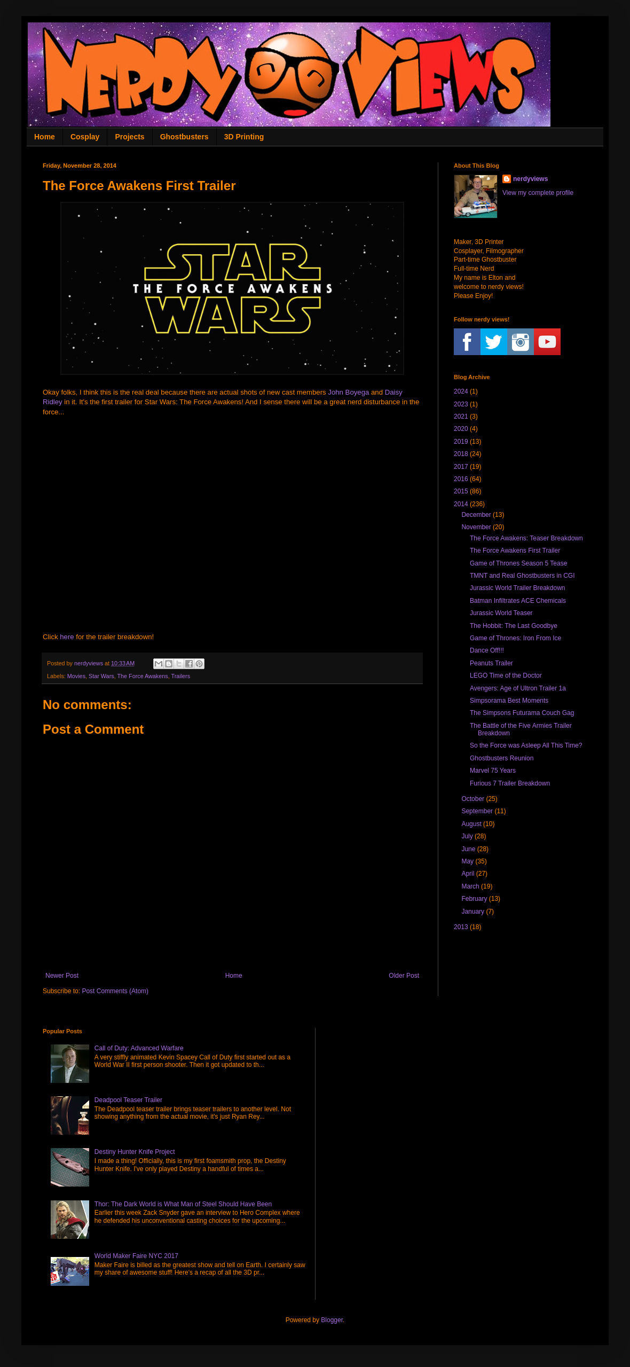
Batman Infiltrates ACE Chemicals (518, 600)
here (67, 637)
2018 (461, 454)
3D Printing (244, 136)
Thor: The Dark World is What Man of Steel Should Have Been (183, 1204)
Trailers (180, 676)
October (472, 799)
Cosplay (84, 136)
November (476, 527)
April (467, 873)
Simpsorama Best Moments (509, 700)
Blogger (332, 1320)
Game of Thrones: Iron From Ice (515, 638)
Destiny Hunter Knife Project (134, 1152)
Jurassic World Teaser (501, 613)
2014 (461, 504)
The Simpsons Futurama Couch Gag (522, 713)
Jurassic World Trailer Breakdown (517, 588)
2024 (461, 391)
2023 (461, 404)
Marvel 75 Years (493, 770)
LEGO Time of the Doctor (506, 675)
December (476, 514)
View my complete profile (537, 193)
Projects (129, 136)
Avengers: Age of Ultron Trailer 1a (518, 688)
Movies (76, 676)
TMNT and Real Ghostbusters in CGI (522, 575)
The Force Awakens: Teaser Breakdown (526, 538)
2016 (461, 479)
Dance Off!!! (487, 650)
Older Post (404, 975)
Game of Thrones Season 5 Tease (518, 563)
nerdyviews (530, 179)
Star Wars (101, 676)
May (467, 861)
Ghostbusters (184, 136)
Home (44, 136)
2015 (461, 491)
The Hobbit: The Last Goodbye (513, 626)
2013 (461, 927)
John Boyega (348, 392)
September (477, 811)
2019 (461, 441)
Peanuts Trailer (491, 663)
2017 (461, 466)
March (470, 886)
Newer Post (61, 975)
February (474, 898)
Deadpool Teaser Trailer (128, 1100)
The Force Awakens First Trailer (515, 550)
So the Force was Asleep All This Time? (526, 745)
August (471, 824)
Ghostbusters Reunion (501, 758)
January (472, 911)
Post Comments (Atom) (115, 991)
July (466, 836)
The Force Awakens (142, 676)
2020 (461, 429)
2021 (461, 416)
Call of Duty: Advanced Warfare (139, 1048)
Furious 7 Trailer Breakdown (510, 783)
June (468, 849)
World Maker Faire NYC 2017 (136, 1256)
